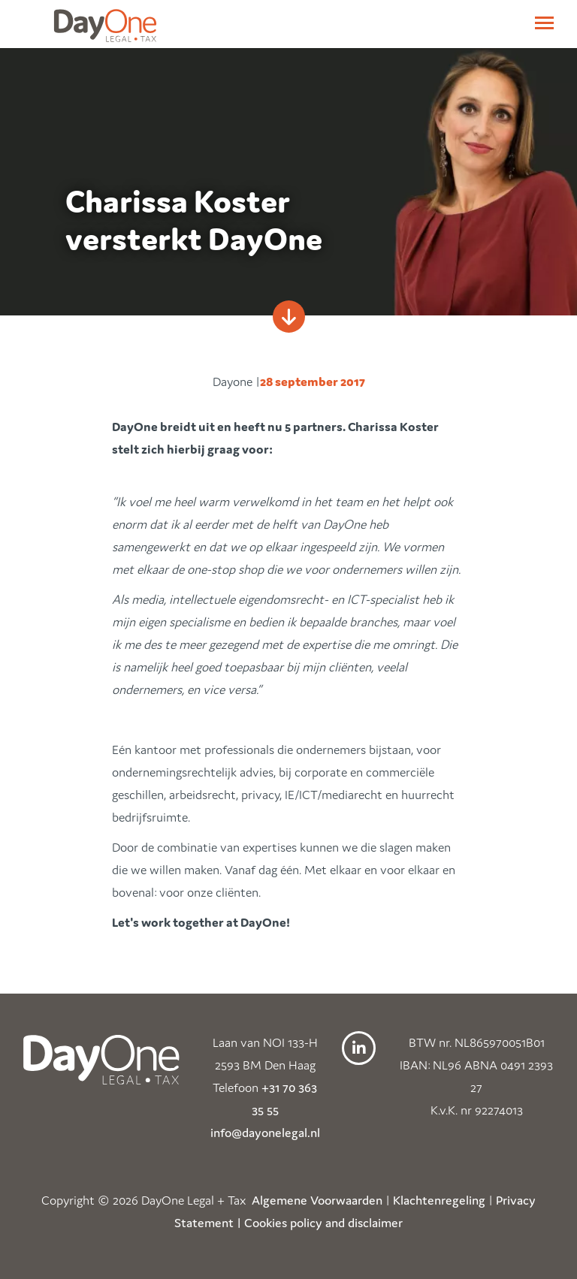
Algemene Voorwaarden (317, 1200)
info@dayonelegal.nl (265, 1132)
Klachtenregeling (439, 1200)
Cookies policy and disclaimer (323, 1222)
